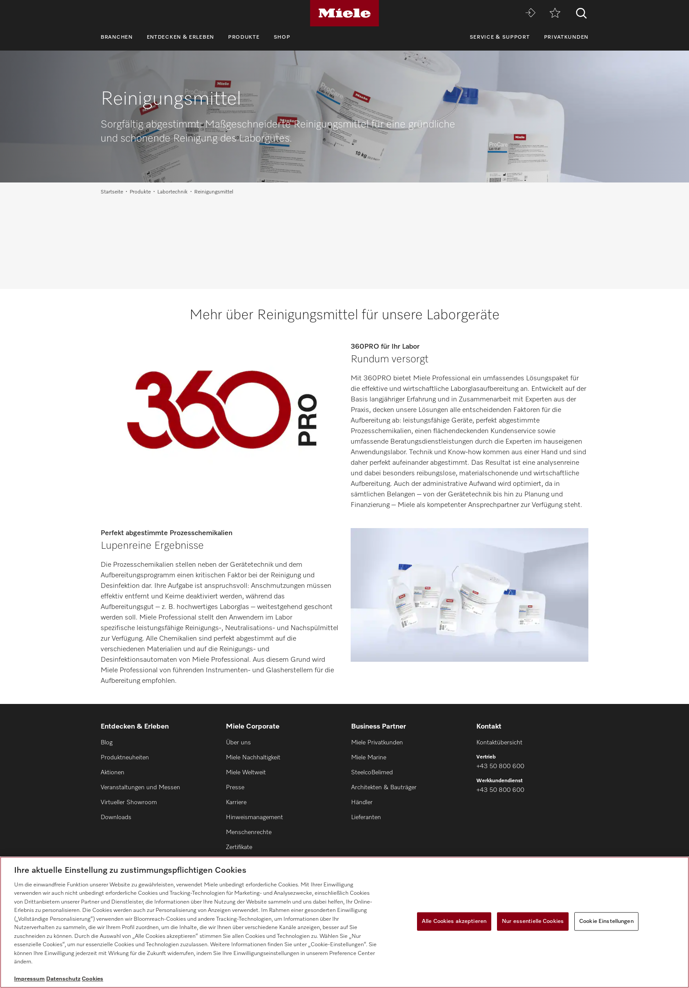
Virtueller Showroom (129, 802)
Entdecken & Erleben (180, 37)
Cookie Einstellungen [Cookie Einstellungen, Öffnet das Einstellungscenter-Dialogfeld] (606, 921)
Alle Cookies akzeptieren (454, 921)
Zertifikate (239, 847)
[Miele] (344, 13)
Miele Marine (368, 758)
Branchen (117, 37)
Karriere (236, 802)
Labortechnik (172, 192)
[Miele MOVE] (530, 13)
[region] (344, 922)
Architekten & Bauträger (384, 787)
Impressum (29, 979)
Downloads (116, 817)
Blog (106, 743)
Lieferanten (366, 817)
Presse (235, 787)
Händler (362, 802)
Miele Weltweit (246, 772)
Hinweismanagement (254, 817)
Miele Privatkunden (377, 743)
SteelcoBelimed (372, 772)
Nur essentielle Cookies (533, 921)
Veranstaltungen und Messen (140, 787)
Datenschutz (63, 979)
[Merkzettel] (555, 13)
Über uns (238, 743)
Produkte (244, 37)
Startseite (112, 192)
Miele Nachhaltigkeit (253, 758)
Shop (282, 37)
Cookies (92, 979)
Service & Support (500, 37)
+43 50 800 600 (500, 766)
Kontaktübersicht (499, 743)
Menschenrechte (249, 832)
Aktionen (112, 772)
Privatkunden (566, 37)
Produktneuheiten (125, 758)
